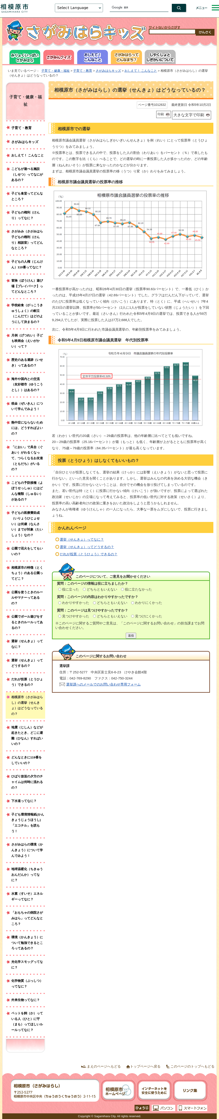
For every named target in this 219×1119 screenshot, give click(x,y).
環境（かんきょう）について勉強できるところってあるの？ (27, 943)
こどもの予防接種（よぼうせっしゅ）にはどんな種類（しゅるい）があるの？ (27, 491)
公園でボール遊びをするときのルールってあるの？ (27, 622)
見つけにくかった (148, 616)
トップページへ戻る (145, 1066)
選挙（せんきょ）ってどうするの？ (87, 547)
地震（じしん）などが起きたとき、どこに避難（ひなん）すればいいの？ (27, 736)
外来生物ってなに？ (25, 1000)
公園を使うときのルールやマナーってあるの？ (27, 598)
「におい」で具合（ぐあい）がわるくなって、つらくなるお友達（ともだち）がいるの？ (27, 458)
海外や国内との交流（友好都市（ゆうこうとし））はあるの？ (27, 384)
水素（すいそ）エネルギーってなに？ (27, 896)
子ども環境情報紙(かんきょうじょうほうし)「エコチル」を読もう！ (27, 823)
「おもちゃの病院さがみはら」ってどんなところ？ (27, 918)
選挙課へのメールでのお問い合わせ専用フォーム (103, 684)
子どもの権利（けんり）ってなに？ (25, 215)
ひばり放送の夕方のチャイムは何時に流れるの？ (27, 782)
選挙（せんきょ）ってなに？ (82, 539)
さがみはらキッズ (108, 70)
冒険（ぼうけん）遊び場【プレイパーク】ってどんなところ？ (27, 286)
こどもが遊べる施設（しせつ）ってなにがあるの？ (27, 174)
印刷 (161, 114)
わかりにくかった (148, 603)
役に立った (70, 589)
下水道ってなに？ (24, 801)
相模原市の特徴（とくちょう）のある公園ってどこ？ (27, 573)
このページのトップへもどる (192, 1066)
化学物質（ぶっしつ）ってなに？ (27, 983)
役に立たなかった (138, 589)
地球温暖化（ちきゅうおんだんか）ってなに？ (27, 874)
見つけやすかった (75, 616)
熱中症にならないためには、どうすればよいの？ (27, 428)
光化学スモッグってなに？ (27, 964)
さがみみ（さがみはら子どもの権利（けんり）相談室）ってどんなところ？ (27, 240)
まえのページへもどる (104, 1066)
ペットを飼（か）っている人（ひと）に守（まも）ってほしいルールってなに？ (27, 1022)
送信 (131, 635)
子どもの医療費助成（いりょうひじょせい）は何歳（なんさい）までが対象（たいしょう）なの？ (27, 524)
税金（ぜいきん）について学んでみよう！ (27, 406)
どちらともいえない (102, 589)
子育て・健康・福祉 (55, 70)
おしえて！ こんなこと (140, 70)
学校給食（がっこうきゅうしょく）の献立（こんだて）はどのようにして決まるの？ (27, 313)
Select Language (72, 7)
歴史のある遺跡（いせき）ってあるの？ (27, 362)
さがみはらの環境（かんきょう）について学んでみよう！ (27, 850)
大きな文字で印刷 (188, 115)
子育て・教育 (82, 70)
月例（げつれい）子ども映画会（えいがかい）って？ (27, 341)
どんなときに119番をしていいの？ (26, 760)
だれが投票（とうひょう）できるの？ (88, 554)
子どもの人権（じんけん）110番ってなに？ (27, 264)
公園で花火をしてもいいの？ (27, 551)
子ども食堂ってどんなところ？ (27, 196)
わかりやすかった (75, 603)
